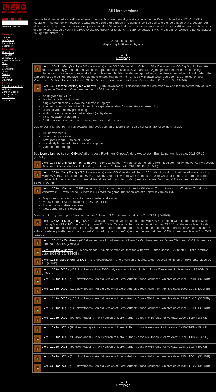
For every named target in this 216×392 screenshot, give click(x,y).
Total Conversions (11, 60)
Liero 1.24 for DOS (54, 298)
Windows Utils (9, 58)
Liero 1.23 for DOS (54, 308)
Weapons (6, 77)
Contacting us (9, 43)
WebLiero (7, 89)
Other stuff (7, 80)
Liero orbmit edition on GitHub (60, 153)
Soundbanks (8, 69)
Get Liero (6, 37)
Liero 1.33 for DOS (54, 269)
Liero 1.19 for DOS (54, 317)
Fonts (5, 71)
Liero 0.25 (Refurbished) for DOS (64, 259)
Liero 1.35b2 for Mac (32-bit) (61, 221)
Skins (4, 63)
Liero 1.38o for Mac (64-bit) (60, 66)
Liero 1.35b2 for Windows (59, 240)
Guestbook (7, 46)
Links (6, 83)
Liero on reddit (9, 94)
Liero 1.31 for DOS (54, 288)
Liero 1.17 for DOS (54, 327)
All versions (8, 52)
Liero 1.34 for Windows (57, 250)
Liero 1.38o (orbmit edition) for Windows (69, 86)
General (7, 34)
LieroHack (7, 100)
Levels (5, 66)
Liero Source (8, 97)
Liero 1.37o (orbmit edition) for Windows (69, 162)
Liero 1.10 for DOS (54, 346)
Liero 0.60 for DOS (54, 366)
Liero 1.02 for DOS (54, 356)
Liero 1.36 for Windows (57, 188)
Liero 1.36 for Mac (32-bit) (59, 172)
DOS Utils (7, 55)
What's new (8, 40)
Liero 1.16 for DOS (54, 337)
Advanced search (11, 26)
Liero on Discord (10, 92)
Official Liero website (12, 86)
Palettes (6, 74)
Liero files (9, 49)
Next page (123, 58)
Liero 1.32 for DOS (54, 279)
